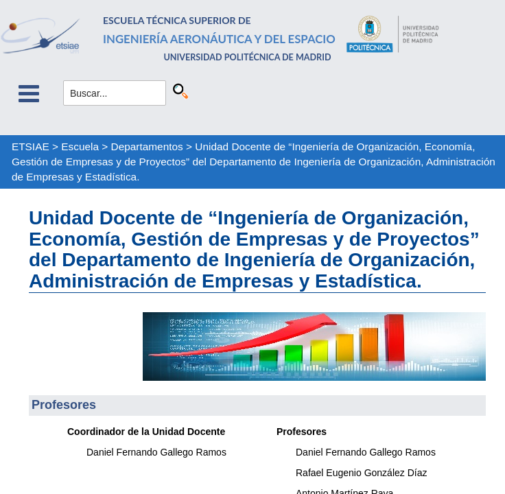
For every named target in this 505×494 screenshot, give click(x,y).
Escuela (80, 146)
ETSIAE (30, 146)
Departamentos (147, 146)
